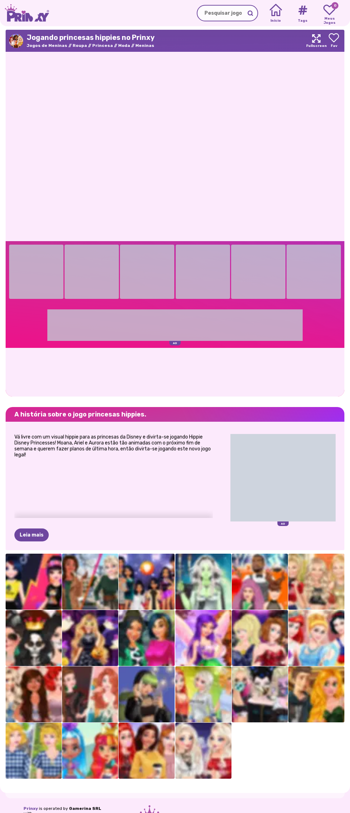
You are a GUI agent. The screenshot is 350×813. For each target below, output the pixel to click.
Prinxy (30, 808)
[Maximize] (316, 40)
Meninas (144, 45)
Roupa (80, 45)
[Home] (276, 13)
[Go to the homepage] (24, 13)
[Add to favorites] (334, 40)
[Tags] (302, 13)
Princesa (102, 45)
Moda (124, 45)
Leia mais (31, 535)
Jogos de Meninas (47, 45)
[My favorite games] (329, 13)
